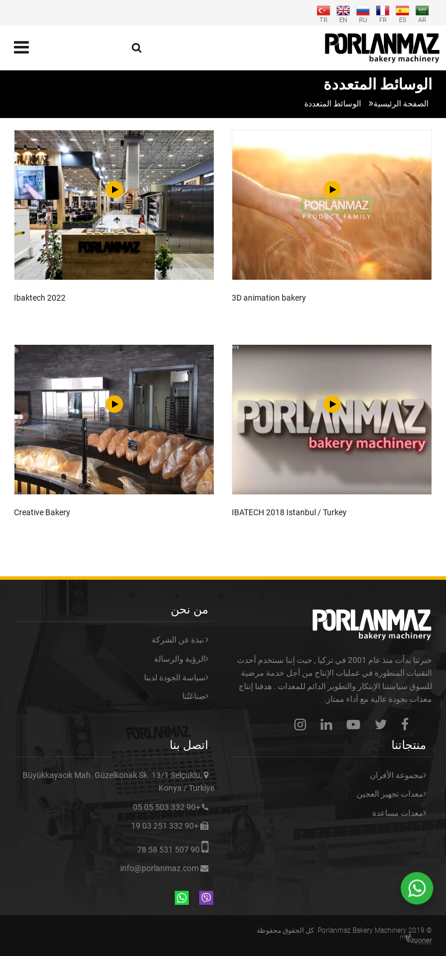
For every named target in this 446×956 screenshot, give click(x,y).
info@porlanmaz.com (159, 868)
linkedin (329, 724)
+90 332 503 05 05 (166, 807)
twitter (384, 724)
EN (343, 13)
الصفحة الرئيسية (401, 103)
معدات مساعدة (397, 813)
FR (383, 13)
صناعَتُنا (194, 696)
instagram (303, 724)
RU (363, 13)
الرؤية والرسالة (180, 659)
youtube (356, 724)
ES (402, 13)
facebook (408, 724)
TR (323, 13)
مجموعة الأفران (396, 775)
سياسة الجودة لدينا (175, 677)
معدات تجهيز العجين (390, 793)
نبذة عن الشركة (179, 639)
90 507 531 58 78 (168, 849)
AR (422, 13)
